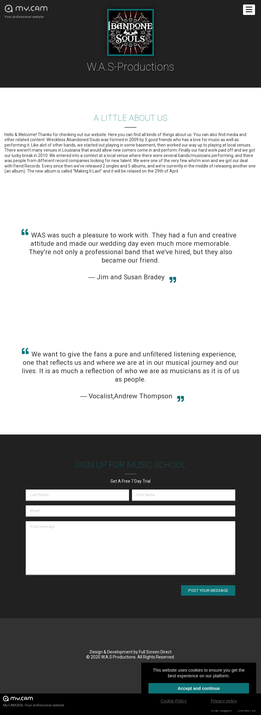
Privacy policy (224, 701)
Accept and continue (198, 688)
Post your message (208, 590)
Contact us (247, 710)
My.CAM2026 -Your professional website (33, 701)
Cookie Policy (173, 701)
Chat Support (221, 710)
